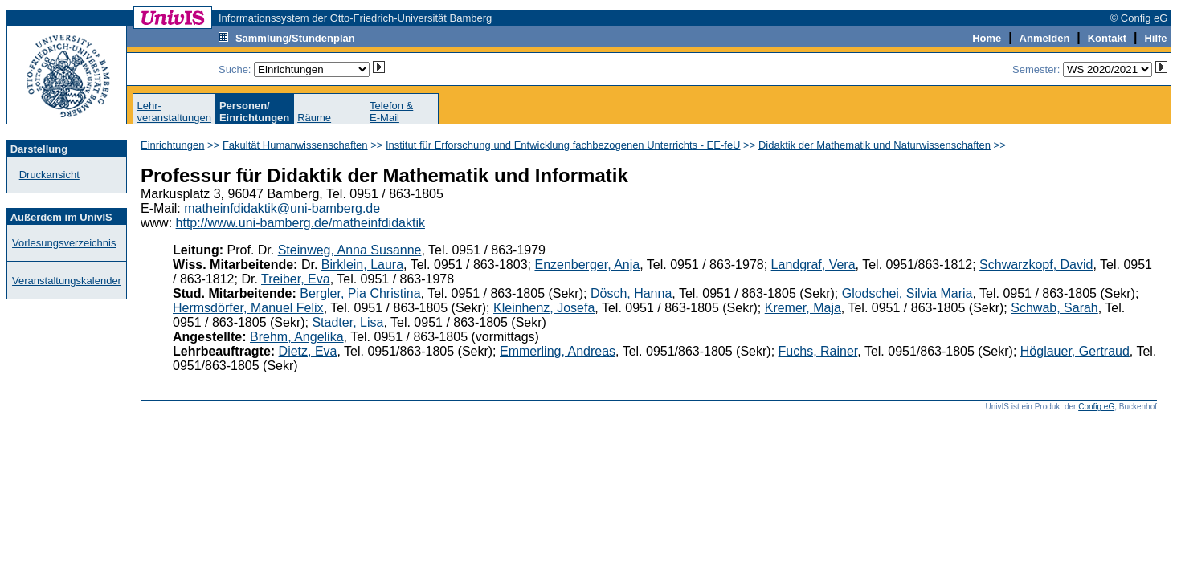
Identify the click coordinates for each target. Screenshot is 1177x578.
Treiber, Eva (295, 279)
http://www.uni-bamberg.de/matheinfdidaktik (300, 223)
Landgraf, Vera (813, 264)
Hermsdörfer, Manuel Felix (248, 308)
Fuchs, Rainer (818, 351)
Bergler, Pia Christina (360, 293)
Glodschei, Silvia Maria (907, 293)
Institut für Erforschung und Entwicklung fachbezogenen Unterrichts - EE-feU (563, 145)
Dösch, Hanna (631, 293)
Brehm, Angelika (297, 337)
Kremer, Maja (803, 308)
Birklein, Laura (362, 264)
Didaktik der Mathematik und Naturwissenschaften (874, 145)
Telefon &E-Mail (391, 112)
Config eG (1096, 406)
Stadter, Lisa (347, 322)
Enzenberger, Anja (587, 264)
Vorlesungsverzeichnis (64, 243)
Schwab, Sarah (1054, 308)
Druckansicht (49, 175)
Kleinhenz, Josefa (544, 308)
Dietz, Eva (308, 351)
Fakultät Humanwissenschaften (295, 145)
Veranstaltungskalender (66, 281)
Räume (314, 118)
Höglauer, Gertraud (1075, 351)
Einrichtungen (173, 145)
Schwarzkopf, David (1036, 264)
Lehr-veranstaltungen (174, 112)
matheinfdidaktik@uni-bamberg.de (282, 208)
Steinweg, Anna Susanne (350, 250)
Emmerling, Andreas (557, 351)
